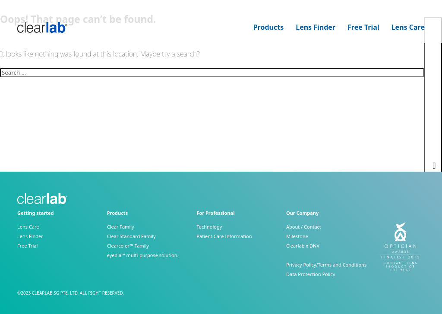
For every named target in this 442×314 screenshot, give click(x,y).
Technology (209, 226)
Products (268, 27)
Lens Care (408, 27)
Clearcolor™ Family (128, 245)
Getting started (35, 213)
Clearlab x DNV (302, 245)
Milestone (297, 236)
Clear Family (120, 226)
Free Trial (363, 27)
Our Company (302, 213)
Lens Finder (315, 27)
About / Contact (303, 226)
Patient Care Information (224, 236)
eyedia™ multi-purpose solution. (143, 255)
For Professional (215, 213)
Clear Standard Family (131, 236)
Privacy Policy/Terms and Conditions (326, 264)
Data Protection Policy (310, 274)
